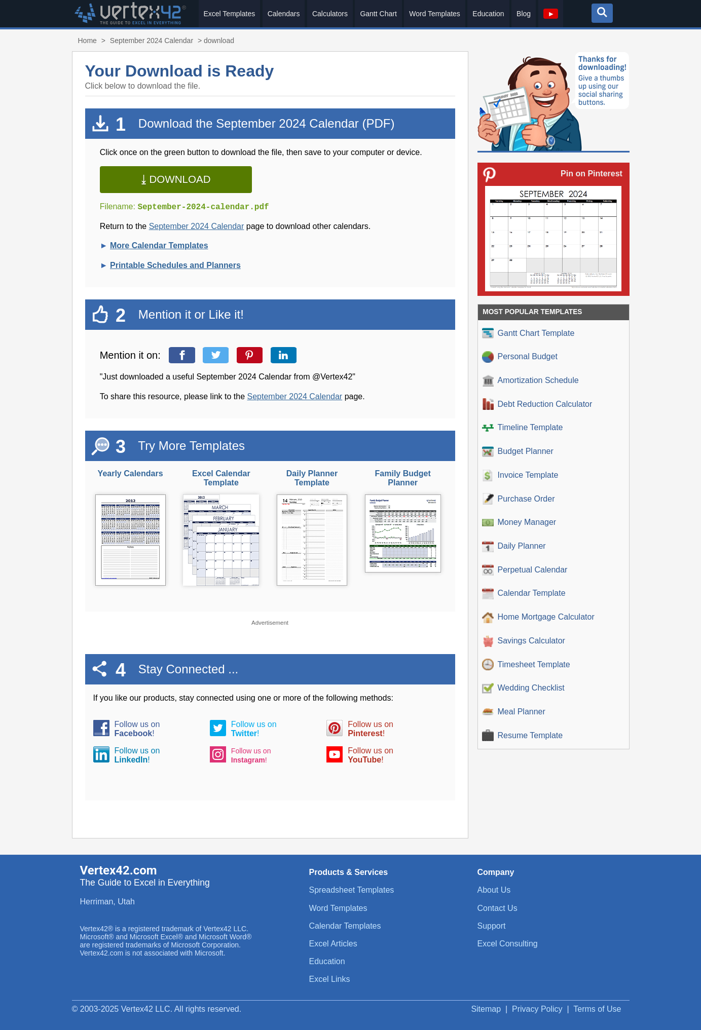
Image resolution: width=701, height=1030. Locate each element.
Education (327, 961)
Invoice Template (520, 475)
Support (491, 926)
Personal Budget (520, 357)
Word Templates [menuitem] (434, 14)
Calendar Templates (345, 926)
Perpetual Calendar (525, 570)
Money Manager (519, 522)
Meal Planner (513, 712)
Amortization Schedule (530, 381)
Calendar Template (524, 593)
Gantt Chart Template (528, 333)
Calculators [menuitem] (330, 14)
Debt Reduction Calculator (537, 404)
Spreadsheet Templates (351, 890)
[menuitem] (551, 13)
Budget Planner (518, 451)
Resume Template (522, 735)
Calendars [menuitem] (284, 14)
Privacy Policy (537, 1009)
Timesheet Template (526, 664)
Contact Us (497, 908)
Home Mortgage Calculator (538, 617)
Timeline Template (522, 428)
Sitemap (486, 1009)
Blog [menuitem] (523, 14)
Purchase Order (518, 499)
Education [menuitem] (488, 14)
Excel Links (329, 979)
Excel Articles (333, 943)
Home (87, 40)
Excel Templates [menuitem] (229, 14)
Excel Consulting (507, 943)
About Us (494, 890)
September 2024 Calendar (151, 40)
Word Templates (338, 908)
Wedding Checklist (523, 688)
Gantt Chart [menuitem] (378, 14)
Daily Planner (514, 546)
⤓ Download (176, 179)
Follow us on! (137, 729)
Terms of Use (597, 1009)
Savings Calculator (523, 641)
